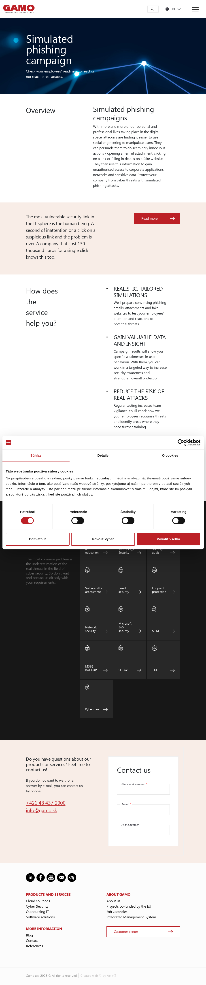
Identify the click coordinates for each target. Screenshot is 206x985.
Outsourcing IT (37, 911)
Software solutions (40, 917)
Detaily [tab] (103, 455)
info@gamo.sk (41, 810)
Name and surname (134, 784)
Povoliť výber (103, 539)
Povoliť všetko (168, 539)
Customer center (126, 931)
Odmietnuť (37, 539)
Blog (29, 935)
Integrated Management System (131, 917)
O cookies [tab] (170, 455)
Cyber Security (37, 906)
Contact (32, 940)
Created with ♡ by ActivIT (98, 975)
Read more (149, 218)
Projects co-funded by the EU (128, 906)
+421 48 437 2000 (46, 802)
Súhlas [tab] (36, 455)
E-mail (126, 804)
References (34, 945)
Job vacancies (116, 911)
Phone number (130, 824)
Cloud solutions (38, 900)
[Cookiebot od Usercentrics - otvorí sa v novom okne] (180, 442)
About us (113, 900)
